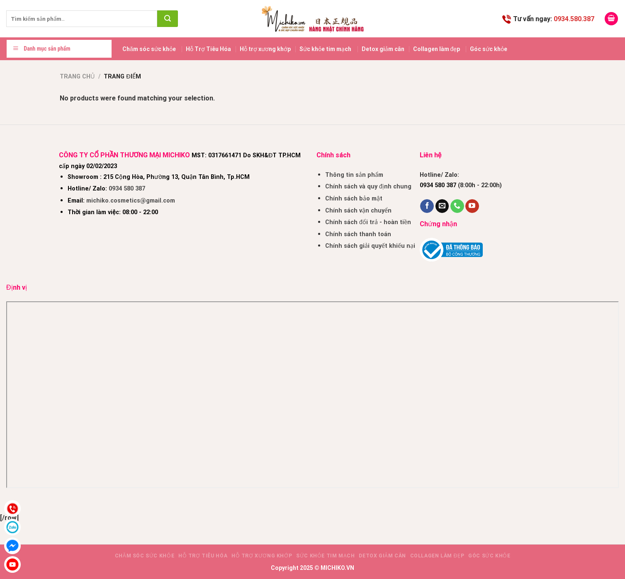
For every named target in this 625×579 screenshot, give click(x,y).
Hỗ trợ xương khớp (265, 49)
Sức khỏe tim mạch (325, 49)
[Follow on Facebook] (427, 206)
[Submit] (167, 18)
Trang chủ (77, 76)
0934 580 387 (127, 188)
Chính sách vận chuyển (358, 210)
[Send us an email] (442, 206)
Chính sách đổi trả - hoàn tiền (368, 222)
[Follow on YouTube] (472, 206)
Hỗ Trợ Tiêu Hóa (208, 49)
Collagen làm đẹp (436, 49)
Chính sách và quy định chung (368, 186)
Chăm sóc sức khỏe (149, 49)
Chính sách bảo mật (353, 198)
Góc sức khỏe (488, 49)
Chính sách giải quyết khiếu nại (370, 245)
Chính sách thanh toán (358, 234)
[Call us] (457, 206)
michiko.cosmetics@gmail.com (130, 200)
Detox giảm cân (383, 49)
